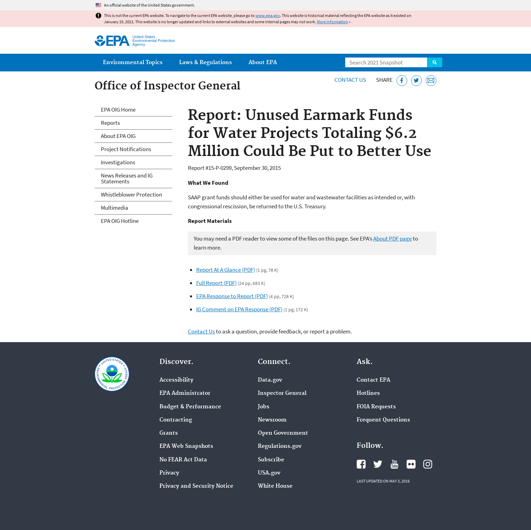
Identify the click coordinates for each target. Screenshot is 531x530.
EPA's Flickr (411, 464)
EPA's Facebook (361, 464)
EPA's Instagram (427, 464)
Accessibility (176, 380)
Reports (110, 123)
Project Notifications (126, 149)
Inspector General (282, 393)
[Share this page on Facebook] (402, 80)
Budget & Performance (190, 407)
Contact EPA (373, 380)
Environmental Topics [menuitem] (133, 62)
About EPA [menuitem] (263, 62)
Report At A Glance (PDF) (225, 269)
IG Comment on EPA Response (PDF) (239, 309)
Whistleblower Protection (131, 194)
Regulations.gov (280, 446)
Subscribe (271, 460)
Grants (168, 433)
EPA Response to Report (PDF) (232, 296)
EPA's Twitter (377, 464)
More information (332, 21)
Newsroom (272, 420)
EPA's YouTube (394, 464)
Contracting (175, 420)
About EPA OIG (118, 136)
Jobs (263, 407)
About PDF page (392, 238)
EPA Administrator (184, 393)
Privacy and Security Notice (196, 486)
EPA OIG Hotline (120, 221)
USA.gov (269, 473)
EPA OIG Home (118, 109)
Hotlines (368, 393)
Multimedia (114, 207)
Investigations (118, 162)
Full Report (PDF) (216, 283)
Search (434, 62)
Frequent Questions (383, 420)
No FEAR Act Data (183, 460)
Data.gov (270, 380)
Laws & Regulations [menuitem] (205, 62)
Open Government (283, 433)
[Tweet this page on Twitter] (416, 80)
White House (275, 486)
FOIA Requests (376, 407)
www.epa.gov (267, 15)
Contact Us (350, 80)
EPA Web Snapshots (186, 446)
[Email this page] (431, 80)
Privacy (169, 473)
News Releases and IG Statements (127, 178)
